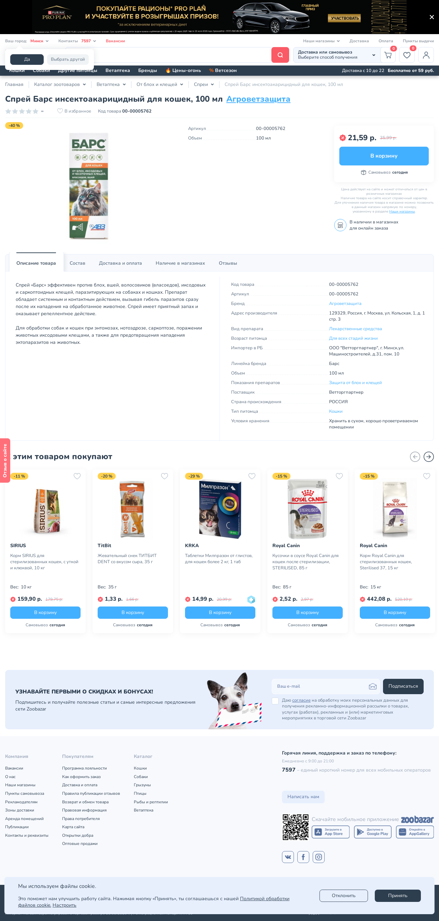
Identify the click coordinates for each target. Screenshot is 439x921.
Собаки (41, 70)
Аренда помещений (24, 818)
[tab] (36, 263)
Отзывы (228, 263)
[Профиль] (426, 55)
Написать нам (303, 796)
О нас (10, 776)
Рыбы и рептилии (151, 802)
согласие (301, 700)
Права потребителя (81, 818)
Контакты (77, 41)
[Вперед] (429, 457)
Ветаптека (117, 70)
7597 (289, 770)
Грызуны (142, 785)
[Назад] (415, 457)
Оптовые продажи (80, 843)
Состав (77, 263)
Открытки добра (77, 835)
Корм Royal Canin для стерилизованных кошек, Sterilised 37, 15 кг (386, 562)
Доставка (359, 41)
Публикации (17, 827)
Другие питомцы (77, 70)
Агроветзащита (258, 98)
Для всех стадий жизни (353, 338)
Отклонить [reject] (344, 895)
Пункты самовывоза (24, 793)
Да (27, 59)
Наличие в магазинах (180, 263)
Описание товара (36, 263)
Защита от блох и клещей (355, 383)
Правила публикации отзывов (91, 793)
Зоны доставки (19, 810)
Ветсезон (223, 70)
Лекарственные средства (355, 329)
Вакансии (115, 41)
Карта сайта (73, 827)
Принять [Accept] (398, 895)
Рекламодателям (21, 802)
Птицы (140, 793)
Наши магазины (402, 211)
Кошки (17, 70)
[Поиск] (177, 55)
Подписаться (403, 686)
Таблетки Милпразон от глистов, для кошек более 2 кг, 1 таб (219, 559)
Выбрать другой (68, 59)
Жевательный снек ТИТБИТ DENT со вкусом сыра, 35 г (127, 559)
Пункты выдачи (418, 41)
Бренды (147, 70)
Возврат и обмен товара (85, 802)
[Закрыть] (432, 17)
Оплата (386, 41)
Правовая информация (84, 810)
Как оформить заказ (81, 776)
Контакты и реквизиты (26, 835)
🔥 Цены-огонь (183, 70)
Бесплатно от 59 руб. (411, 71)
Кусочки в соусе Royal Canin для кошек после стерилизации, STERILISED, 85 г (305, 562)
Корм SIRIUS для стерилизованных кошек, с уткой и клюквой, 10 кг (44, 562)
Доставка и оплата (120, 263)
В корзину (384, 156)
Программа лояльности (84, 768)
